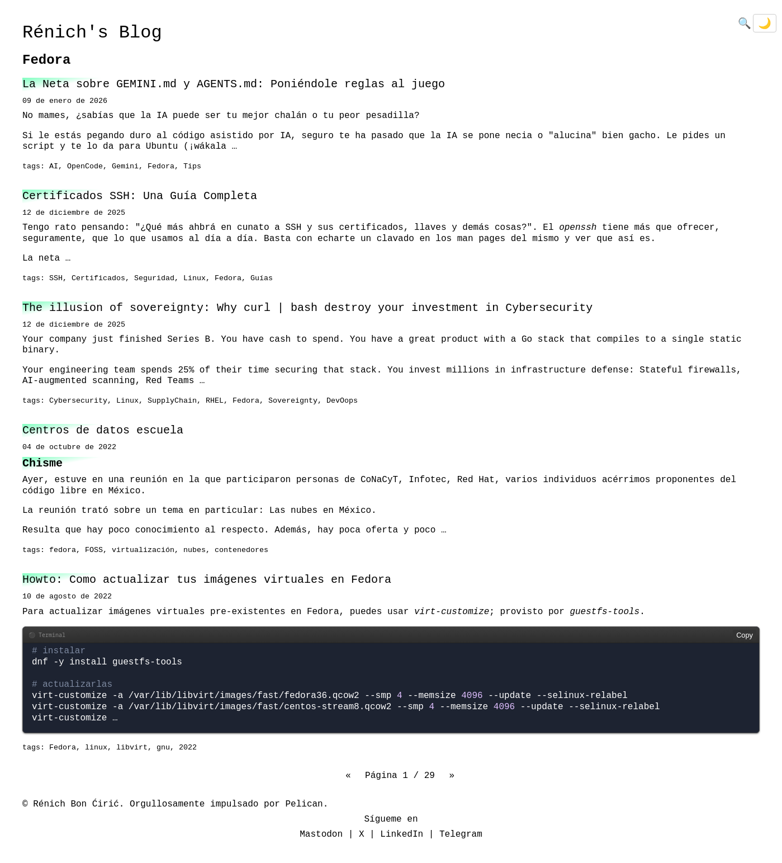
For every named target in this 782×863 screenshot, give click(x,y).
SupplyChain (172, 401)
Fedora (161, 167)
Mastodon (321, 834)
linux (96, 748)
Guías (261, 278)
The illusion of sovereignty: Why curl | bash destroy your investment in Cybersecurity (307, 307)
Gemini (125, 167)
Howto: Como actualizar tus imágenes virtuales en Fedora (206, 579)
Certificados (98, 278)
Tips (192, 167)
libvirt (132, 748)
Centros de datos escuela (102, 430)
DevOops (342, 401)
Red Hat (476, 480)
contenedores (241, 550)
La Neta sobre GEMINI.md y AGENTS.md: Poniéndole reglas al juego (233, 84)
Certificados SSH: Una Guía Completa (139, 196)
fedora (62, 550)
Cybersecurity (78, 401)
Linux (194, 278)
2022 (188, 748)
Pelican (304, 804)
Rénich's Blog (92, 33)
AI (53, 167)
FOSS (94, 550)
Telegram (460, 834)
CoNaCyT (379, 480)
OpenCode (85, 167)
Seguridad (154, 278)
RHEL (215, 401)
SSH (56, 278)
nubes (194, 550)
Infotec (427, 480)
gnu (163, 748)
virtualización (143, 550)
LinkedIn (401, 834)
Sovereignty (292, 401)
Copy (744, 635)
